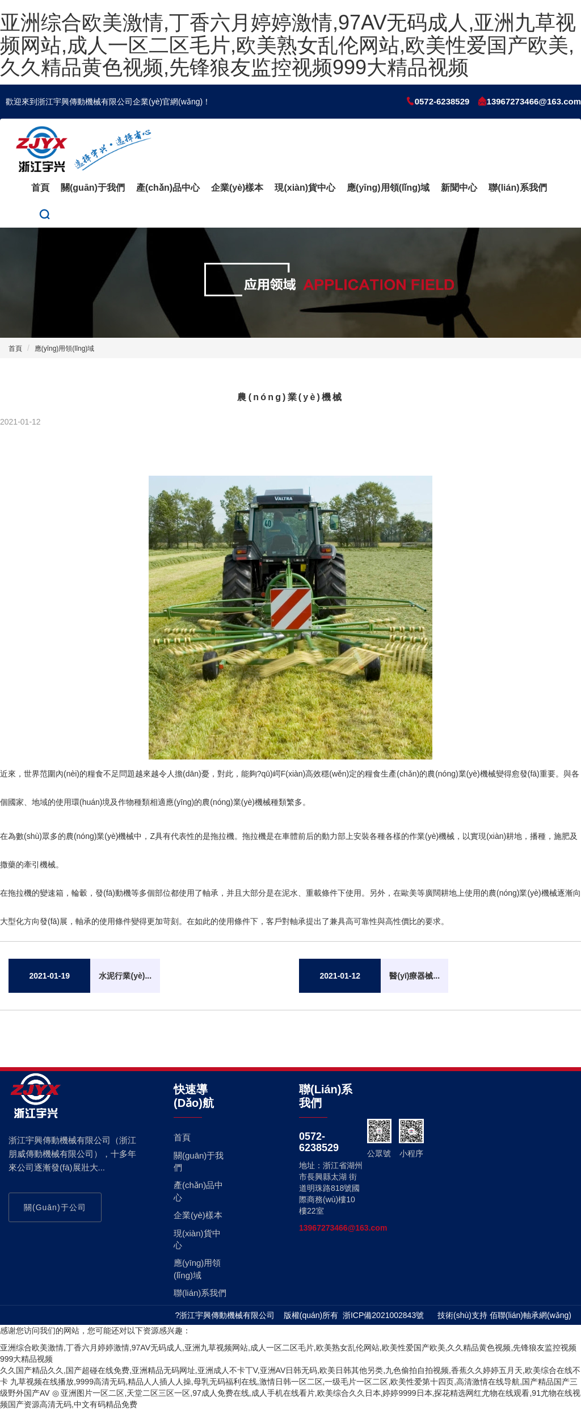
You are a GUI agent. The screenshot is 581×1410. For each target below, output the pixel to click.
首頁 (40, 187)
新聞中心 (459, 187)
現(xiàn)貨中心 (305, 187)
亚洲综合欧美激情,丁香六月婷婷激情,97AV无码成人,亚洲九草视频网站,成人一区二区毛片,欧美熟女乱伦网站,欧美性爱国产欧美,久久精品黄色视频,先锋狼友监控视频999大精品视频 (288, 45)
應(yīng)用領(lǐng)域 (388, 187)
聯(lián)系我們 (517, 187)
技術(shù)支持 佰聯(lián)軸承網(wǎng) (504, 1315)
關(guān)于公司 (55, 1207)
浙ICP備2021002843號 (383, 1315)
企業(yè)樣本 (237, 187)
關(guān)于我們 (93, 187)
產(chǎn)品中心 (168, 187)
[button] (44, 215)
